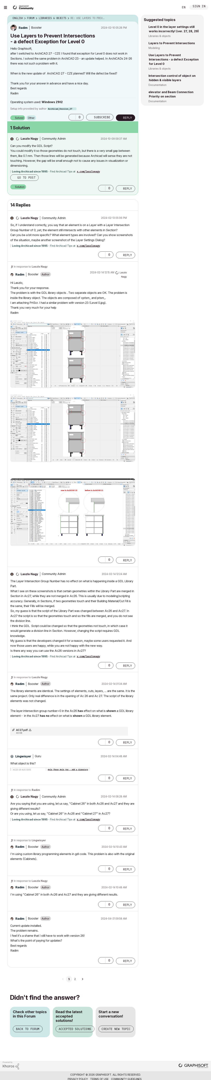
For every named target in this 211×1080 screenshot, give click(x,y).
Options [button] (133, 18)
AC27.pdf (22, 729)
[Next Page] (82, 979)
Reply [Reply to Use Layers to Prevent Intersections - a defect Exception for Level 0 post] (127, 118)
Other (31, 117)
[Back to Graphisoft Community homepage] (24, 7)
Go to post (26, 177)
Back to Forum (27, 1029)
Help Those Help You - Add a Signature (68, 770)
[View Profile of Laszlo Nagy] (29, 138)
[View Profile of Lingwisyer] (23, 756)
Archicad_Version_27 (60, 108)
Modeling (154, 47)
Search (173, 7)
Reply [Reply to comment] (127, 188)
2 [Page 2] (75, 979)
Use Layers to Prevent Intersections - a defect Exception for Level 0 (174, 59)
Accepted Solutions (75, 1029)
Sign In (199, 6)
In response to (30, 266)
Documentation (157, 84)
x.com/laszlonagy (88, 171)
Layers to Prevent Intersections (172, 43)
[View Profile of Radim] (23, 28)
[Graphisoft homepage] (193, 1066)
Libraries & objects (160, 35)
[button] (72, 117)
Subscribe (102, 117)
